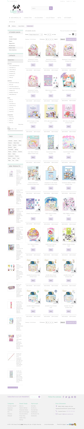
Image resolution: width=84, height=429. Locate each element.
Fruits (17, 160)
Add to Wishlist (29, 70)
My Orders (33, 406)
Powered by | (61, 424)
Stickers (10, 142)
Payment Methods (23, 408)
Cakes (13, 153)
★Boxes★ (12, 22)
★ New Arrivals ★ (15, 18)
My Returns (33, 408)
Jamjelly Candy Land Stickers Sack (68, 275)
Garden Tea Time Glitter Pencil (18, 355)
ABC (11, 99)
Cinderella (12, 71)
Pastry (9, 145)
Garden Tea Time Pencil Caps (18, 336)
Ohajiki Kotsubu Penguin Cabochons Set (19, 246)
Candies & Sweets (13, 39)
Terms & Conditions (23, 413)
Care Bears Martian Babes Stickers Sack (33, 152)
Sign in (74, 1)
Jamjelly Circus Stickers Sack (51, 306)
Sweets (15, 140)
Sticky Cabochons (13, 50)
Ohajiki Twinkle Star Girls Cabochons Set (19, 191)
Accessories (39, 18)
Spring (16, 149)
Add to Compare (37, 70)
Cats (18, 158)
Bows (9, 153)
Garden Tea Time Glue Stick (19, 302)
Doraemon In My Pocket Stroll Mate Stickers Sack (50, 183)
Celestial (10, 140)
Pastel (9, 151)
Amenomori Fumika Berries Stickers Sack (33, 60)
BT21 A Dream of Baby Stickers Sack (33, 121)
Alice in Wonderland (14, 65)
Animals (10, 36)
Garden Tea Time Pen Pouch (18, 286)
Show (45, 34)
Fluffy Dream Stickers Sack (50, 214)
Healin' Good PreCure (14, 88)
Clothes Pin (12, 105)
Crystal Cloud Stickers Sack (68, 152)
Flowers (10, 41)
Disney (11, 109)
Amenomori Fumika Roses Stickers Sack (68, 60)
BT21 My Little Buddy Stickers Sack (68, 121)
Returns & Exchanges (24, 411)
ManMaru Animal (13, 92)
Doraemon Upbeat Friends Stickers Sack (68, 183)
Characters (28, 18)
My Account (34, 403)
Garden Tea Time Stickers (19, 371)
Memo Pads (16, 142)
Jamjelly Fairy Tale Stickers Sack (68, 306)
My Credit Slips (34, 410)
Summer (20, 151)
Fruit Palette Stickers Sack (33, 245)
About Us (21, 406)
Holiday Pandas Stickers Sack (69, 245)
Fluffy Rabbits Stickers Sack (68, 214)
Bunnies (10, 147)
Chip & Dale (12, 69)
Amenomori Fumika (14, 82)
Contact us (62, 1)
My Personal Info (35, 413)
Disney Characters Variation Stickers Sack (33, 183)
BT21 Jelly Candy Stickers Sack (50, 121)
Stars (15, 147)
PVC (11, 120)
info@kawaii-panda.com (67, 414)
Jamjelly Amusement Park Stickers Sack (33, 275)
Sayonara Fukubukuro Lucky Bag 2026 (18, 172)
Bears (9, 158)
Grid (73, 34)
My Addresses (34, 411)
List (76, 34)
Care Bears (12, 67)
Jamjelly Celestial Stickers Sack (33, 306)
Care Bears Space (13, 86)
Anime (19, 145)
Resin (11, 122)
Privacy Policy (22, 415)
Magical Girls (12, 43)
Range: (9, 128)
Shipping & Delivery (23, 410)
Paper (11, 118)
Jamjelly (12, 90)
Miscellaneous (12, 45)
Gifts (59, 18)
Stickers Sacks (12, 47)
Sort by (26, 34)
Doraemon (12, 73)
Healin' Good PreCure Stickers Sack (51, 245)
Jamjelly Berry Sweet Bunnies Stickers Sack (50, 275)
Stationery (67, 18)
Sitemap (21, 419)
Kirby (11, 77)
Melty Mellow (12, 94)
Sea (13, 160)
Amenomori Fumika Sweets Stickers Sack (33, 91)
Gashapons (10, 156)
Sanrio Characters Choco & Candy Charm (19, 266)
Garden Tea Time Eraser (19, 318)
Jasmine (11, 75)
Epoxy (11, 116)
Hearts (14, 158)
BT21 (11, 84)
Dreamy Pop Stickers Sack (33, 213)
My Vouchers (34, 415)
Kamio (11, 111)
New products (14, 166)
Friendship (10, 149)
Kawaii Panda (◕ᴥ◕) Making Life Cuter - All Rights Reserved (27, 424)
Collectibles (50, 18)
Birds (20, 140)
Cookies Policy (22, 417)
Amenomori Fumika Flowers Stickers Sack (50, 60)
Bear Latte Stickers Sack (68, 90)
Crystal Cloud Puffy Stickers (51, 152)
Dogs (9, 160)
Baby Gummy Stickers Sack (50, 91)
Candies (15, 145)
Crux (11, 107)
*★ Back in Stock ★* (12, 406)
